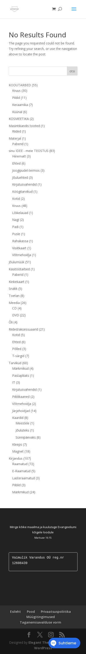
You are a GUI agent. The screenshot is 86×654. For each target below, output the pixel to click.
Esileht (15, 611)
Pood (31, 611)
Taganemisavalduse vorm (40, 622)
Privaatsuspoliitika (56, 611)
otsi (72, 71)
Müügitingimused (40, 617)
